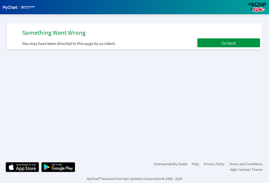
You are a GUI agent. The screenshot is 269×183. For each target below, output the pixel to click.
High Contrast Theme (246, 169)
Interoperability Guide (170, 164)
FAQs (195, 164)
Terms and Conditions (245, 164)
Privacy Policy (214, 164)
